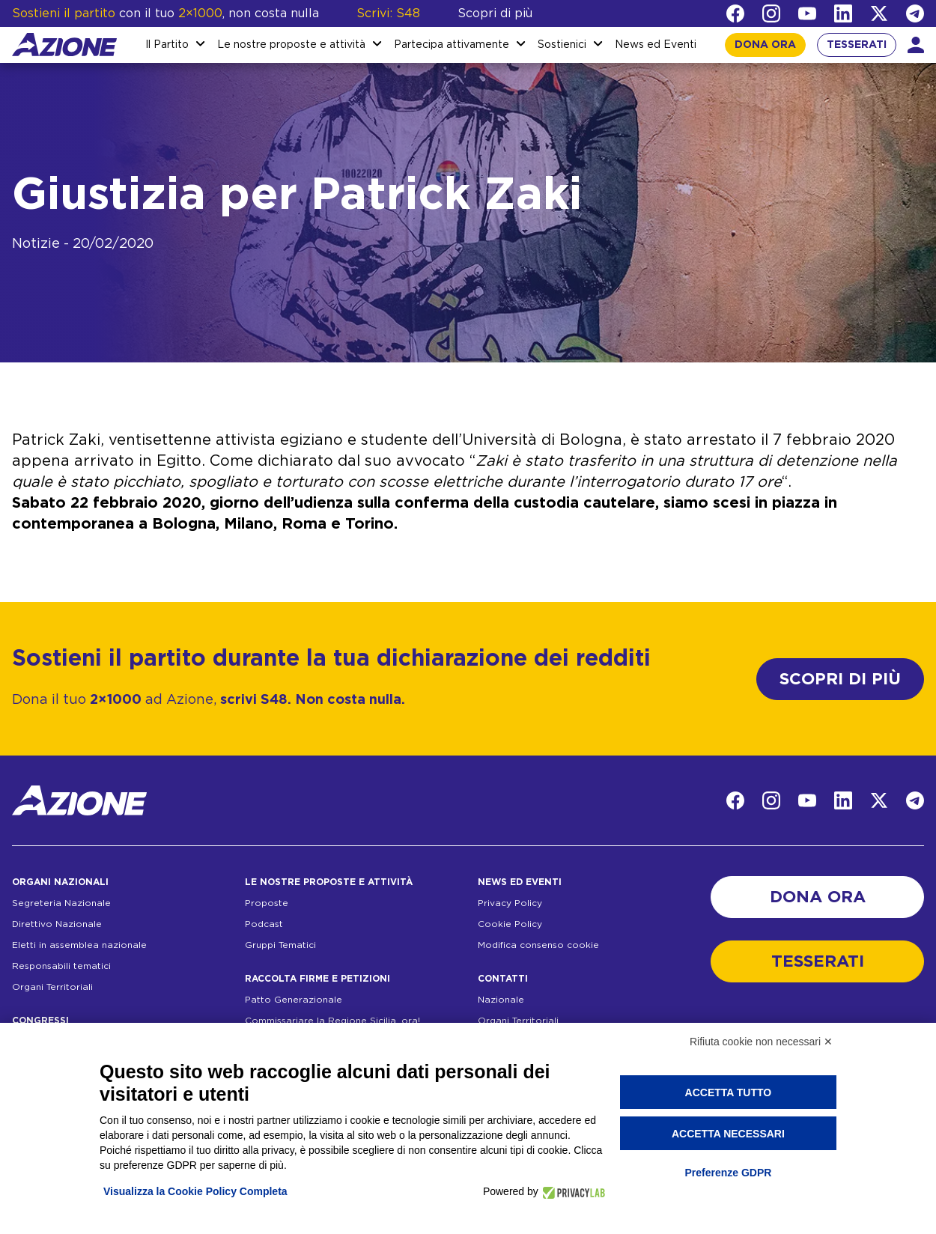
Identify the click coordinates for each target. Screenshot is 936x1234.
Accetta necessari (728, 1134)
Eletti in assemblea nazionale (79, 944)
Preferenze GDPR (727, 1173)
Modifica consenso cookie (538, 944)
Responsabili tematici (61, 965)
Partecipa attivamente (451, 45)
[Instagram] (771, 13)
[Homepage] (64, 44)
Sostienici (562, 45)
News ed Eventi (655, 45)
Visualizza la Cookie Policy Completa (195, 1191)
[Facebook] (735, 13)
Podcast (264, 924)
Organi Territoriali (52, 986)
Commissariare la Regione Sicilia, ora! (332, 1020)
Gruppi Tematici (280, 944)
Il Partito (167, 45)
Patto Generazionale (293, 999)
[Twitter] (879, 13)
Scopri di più (495, 13)
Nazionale (501, 999)
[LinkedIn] (843, 13)
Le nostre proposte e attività (291, 45)
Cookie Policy (510, 924)
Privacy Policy (510, 903)
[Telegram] (915, 13)
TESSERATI (857, 45)
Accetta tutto (728, 1092)
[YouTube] (807, 13)
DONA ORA (765, 45)
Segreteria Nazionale (61, 903)
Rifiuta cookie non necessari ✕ (761, 1042)
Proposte (266, 903)
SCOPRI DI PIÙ (840, 679)
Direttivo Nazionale (57, 924)
